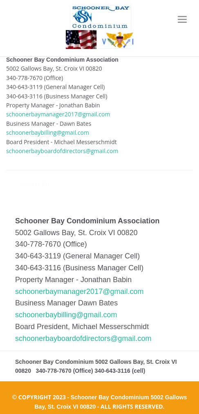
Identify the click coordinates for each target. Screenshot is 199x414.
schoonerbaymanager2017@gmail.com (58, 114)
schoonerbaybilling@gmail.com (47, 132)
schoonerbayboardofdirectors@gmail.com (62, 151)
